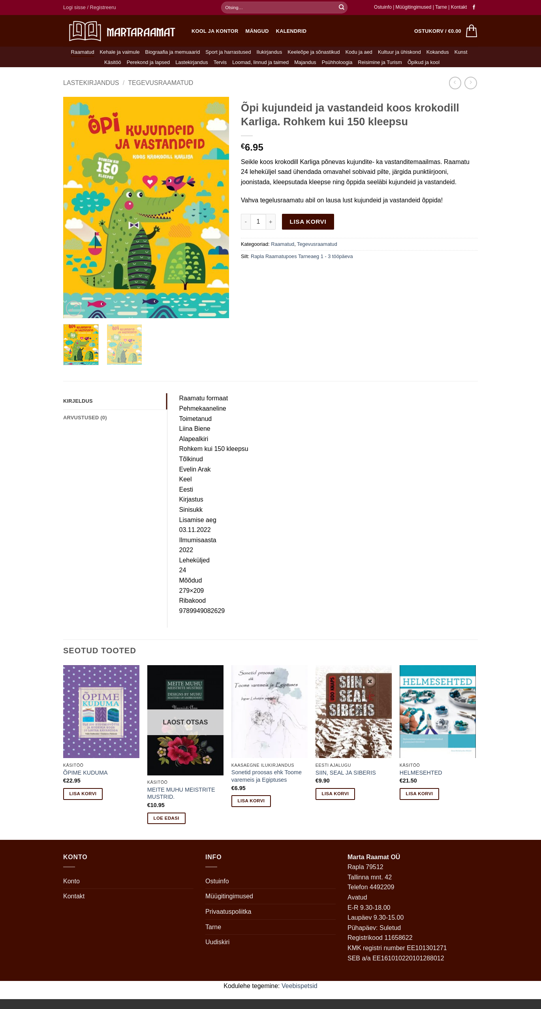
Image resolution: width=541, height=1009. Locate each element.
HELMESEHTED (421, 772)
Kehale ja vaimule (120, 52)
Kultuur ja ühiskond (399, 52)
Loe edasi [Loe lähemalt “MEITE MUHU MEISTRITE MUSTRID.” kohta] (166, 818)
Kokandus (437, 52)
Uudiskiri (217, 942)
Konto (71, 881)
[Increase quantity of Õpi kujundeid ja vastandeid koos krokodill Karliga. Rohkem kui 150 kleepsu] (271, 222)
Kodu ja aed (359, 52)
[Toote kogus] (258, 222)
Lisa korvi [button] (83, 793)
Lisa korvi (308, 221)
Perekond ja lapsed (148, 62)
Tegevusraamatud (160, 82)
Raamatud (82, 52)
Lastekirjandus (191, 62)
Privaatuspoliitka (228, 911)
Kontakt (459, 7)
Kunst (461, 52)
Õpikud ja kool (424, 62)
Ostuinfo (383, 7)
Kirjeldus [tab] (78, 401)
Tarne (441, 7)
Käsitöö (112, 62)
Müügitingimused (414, 7)
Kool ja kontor (215, 31)
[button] (89, 7)
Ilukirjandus (269, 52)
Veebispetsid (299, 986)
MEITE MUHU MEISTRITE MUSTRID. (181, 793)
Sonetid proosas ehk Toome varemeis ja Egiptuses (266, 776)
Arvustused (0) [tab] (85, 418)
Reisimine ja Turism (380, 62)
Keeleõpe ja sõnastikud (313, 52)
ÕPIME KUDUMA (85, 772)
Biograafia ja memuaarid (172, 52)
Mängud (257, 31)
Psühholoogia (337, 62)
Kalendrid (291, 31)
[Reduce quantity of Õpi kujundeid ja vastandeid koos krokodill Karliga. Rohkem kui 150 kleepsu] (245, 222)
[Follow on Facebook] (473, 7)
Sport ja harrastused (228, 52)
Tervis (220, 62)
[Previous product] (470, 83)
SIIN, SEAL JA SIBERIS (346, 772)
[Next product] (455, 83)
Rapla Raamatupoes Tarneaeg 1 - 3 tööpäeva (302, 256)
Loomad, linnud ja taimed (260, 62)
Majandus (305, 62)
